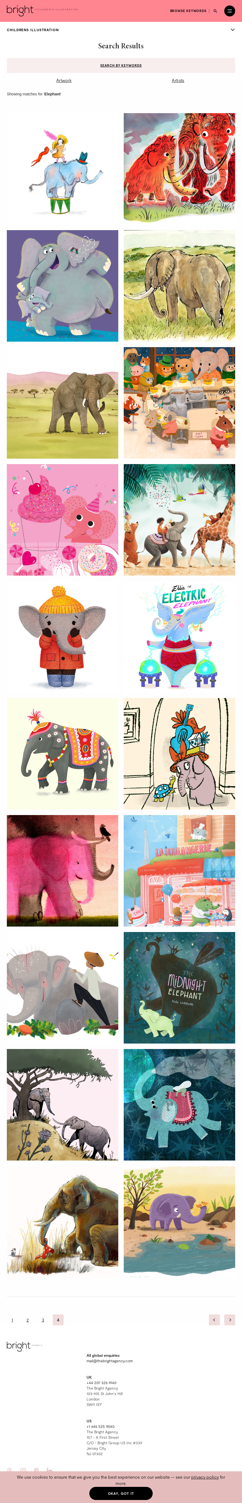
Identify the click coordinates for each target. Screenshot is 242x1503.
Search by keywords (120, 65)
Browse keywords (188, 11)
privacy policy (205, 1476)
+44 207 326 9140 (101, 1382)
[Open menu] (229, 10)
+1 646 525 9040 (100, 1426)
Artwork (64, 80)
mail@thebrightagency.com (110, 1360)
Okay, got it (121, 1493)
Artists (178, 80)
